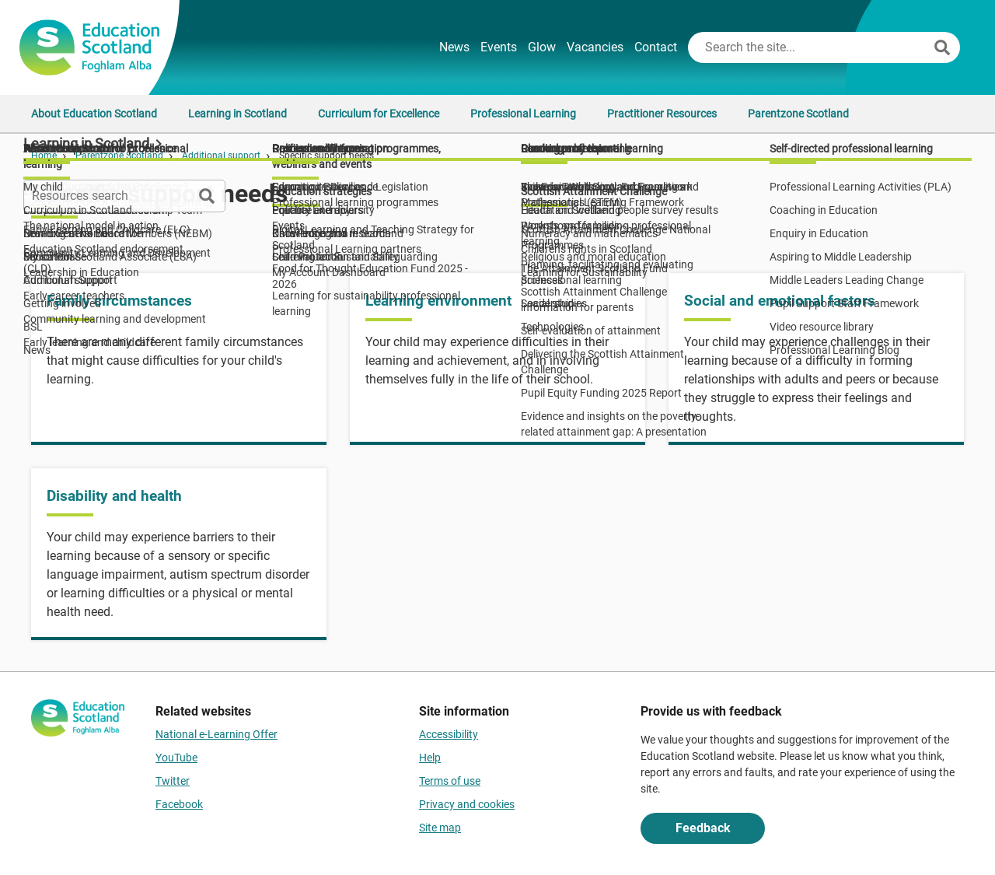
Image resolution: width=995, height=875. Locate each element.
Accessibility (448, 734)
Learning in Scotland (237, 113)
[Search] (942, 47)
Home (44, 155)
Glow (542, 47)
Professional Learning (523, 113)
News (454, 47)
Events (498, 47)
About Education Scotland (94, 113)
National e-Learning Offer (216, 734)
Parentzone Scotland (798, 113)
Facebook (179, 804)
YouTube (176, 757)
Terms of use (449, 781)
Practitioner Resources (662, 113)
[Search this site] (809, 47)
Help (430, 757)
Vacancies (595, 47)
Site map (440, 827)
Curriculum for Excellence (378, 113)
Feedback (703, 828)
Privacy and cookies (467, 804)
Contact (655, 47)
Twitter (172, 781)
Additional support (221, 155)
